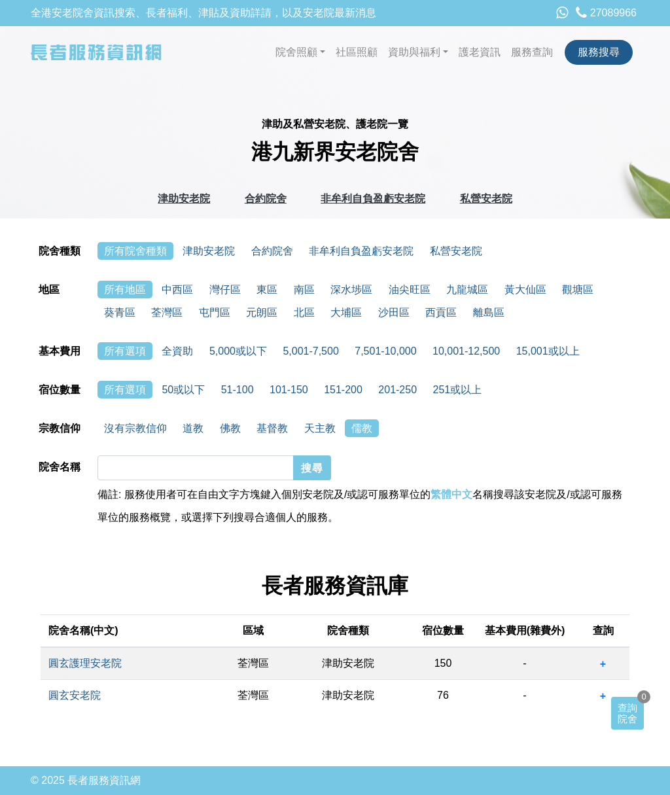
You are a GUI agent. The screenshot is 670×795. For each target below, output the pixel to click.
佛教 (230, 428)
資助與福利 (414, 52)
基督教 (272, 428)
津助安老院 (184, 198)
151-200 (343, 389)
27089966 (606, 12)
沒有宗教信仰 (135, 428)
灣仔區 (225, 289)
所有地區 (125, 289)
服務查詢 (532, 52)
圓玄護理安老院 (85, 663)
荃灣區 (167, 312)
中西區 (177, 289)
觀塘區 (577, 289)
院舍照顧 (296, 52)
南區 (304, 289)
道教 (193, 428)
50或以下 (183, 389)
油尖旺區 (410, 289)
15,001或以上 (548, 351)
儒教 (361, 428)
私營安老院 (486, 198)
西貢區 (441, 312)
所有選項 (125, 351)
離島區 (488, 312)
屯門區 (214, 312)
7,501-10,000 (385, 351)
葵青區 (119, 312)
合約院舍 (266, 198)
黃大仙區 (525, 289)
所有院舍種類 (135, 250)
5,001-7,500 (310, 351)
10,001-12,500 (466, 351)
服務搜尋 (599, 52)
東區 (266, 289)
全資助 (177, 351)
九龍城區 (467, 289)
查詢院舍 (627, 713)
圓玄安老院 (74, 695)
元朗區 (261, 312)
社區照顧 (357, 52)
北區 (304, 312)
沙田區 (394, 312)
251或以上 (457, 389)
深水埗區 (351, 289)
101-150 (289, 389)
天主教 (320, 428)
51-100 (237, 389)
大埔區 (346, 312)
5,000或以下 (238, 351)
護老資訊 (480, 52)
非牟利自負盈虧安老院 (373, 198)
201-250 (397, 389)
